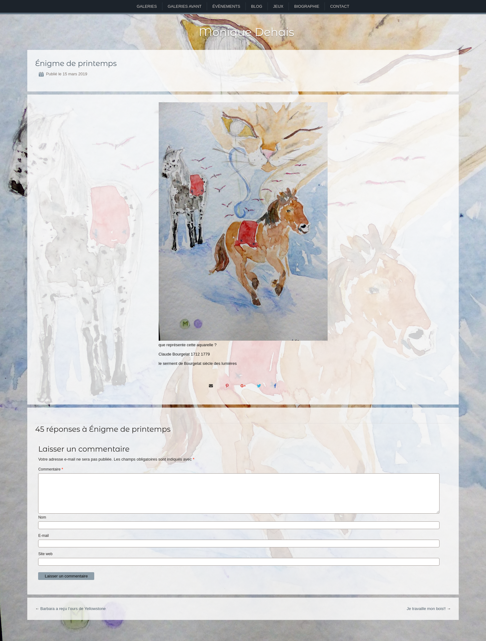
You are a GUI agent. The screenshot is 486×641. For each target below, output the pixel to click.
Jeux (278, 6)
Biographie (306, 6)
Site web (45, 554)
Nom (42, 517)
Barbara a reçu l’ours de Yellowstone (73, 608)
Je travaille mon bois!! (426, 608)
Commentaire (50, 469)
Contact (339, 6)
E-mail (43, 535)
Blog (256, 6)
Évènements (226, 6)
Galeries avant (184, 6)
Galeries (147, 6)
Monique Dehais (246, 32)
